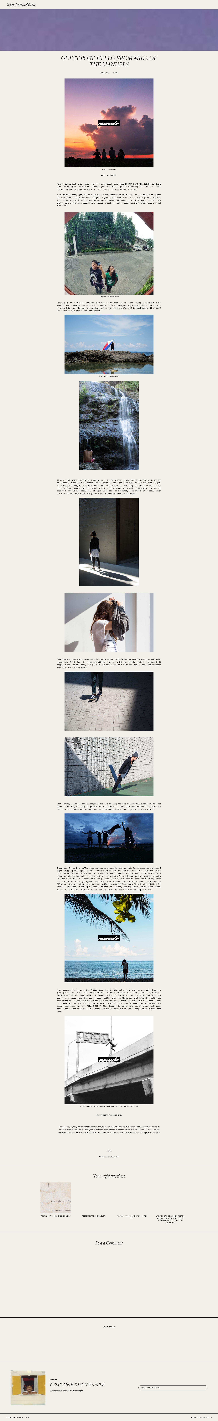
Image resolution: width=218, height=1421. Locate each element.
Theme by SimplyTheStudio (201, 1417)
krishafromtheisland (21, 4)
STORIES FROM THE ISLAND (109, 1157)
